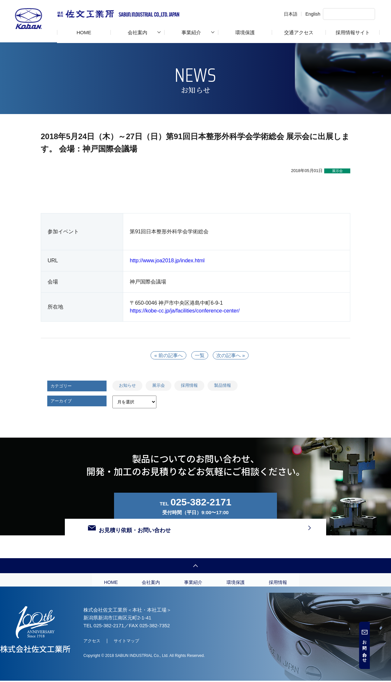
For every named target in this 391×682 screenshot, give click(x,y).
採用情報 (189, 385)
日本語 (271, 14)
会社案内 (137, 32)
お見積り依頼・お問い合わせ (281, 505)
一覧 (200, 355)
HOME (84, 32)
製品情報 (222, 385)
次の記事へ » (232, 355)
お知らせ (127, 385)
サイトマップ (126, 648)
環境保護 (245, 32)
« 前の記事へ (167, 355)
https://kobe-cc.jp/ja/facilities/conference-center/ (184, 310)
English (293, 14)
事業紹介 (191, 32)
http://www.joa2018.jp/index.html (167, 260)
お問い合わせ (385, 649)
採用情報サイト (353, 32)
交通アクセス (298, 32)
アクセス (91, 648)
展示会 (158, 385)
